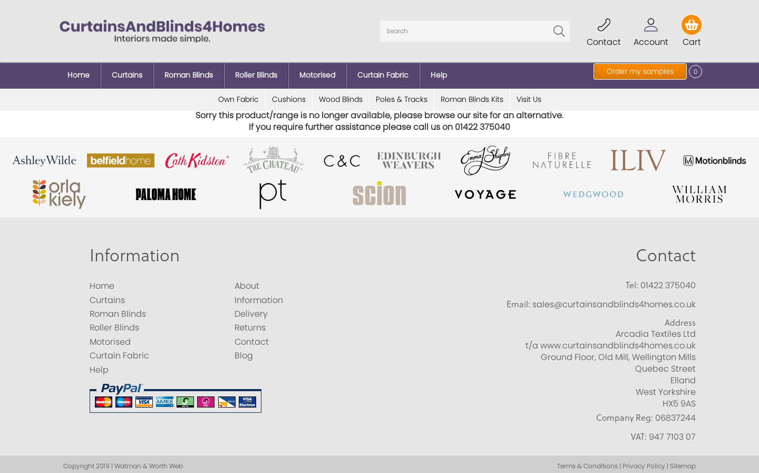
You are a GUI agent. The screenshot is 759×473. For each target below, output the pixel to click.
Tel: (632, 281)
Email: (518, 300)
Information (135, 251)
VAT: (639, 432)
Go (559, 29)
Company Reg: (624, 414)
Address (680, 318)
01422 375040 (668, 282)
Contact (666, 251)
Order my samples (640, 71)
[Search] (475, 29)
